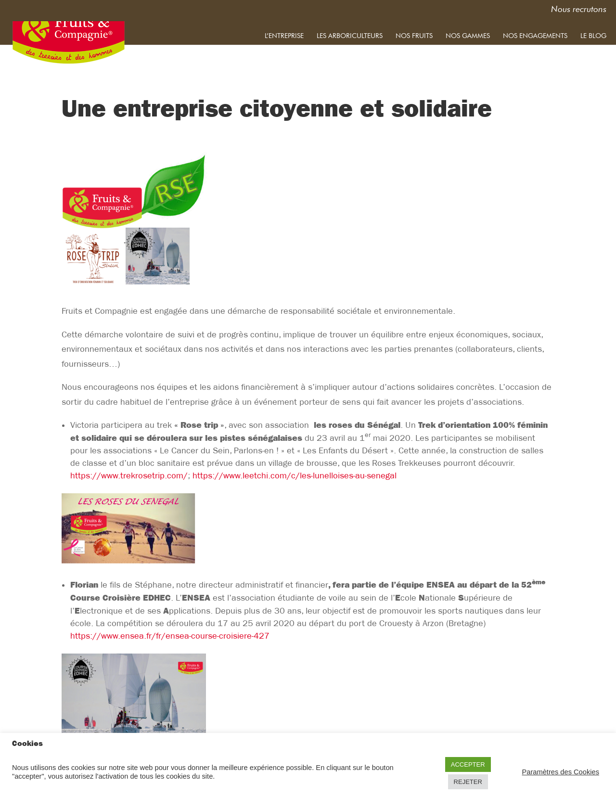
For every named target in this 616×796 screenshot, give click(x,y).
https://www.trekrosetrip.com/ (129, 476)
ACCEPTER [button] (468, 764)
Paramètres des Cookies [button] (560, 772)
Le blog (593, 35)
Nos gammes (468, 35)
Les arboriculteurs (350, 35)
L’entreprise (284, 35)
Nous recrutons (578, 10)
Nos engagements (535, 35)
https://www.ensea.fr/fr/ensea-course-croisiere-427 (170, 636)
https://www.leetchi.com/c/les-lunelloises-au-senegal (294, 476)
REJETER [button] (468, 781)
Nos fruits (414, 35)
